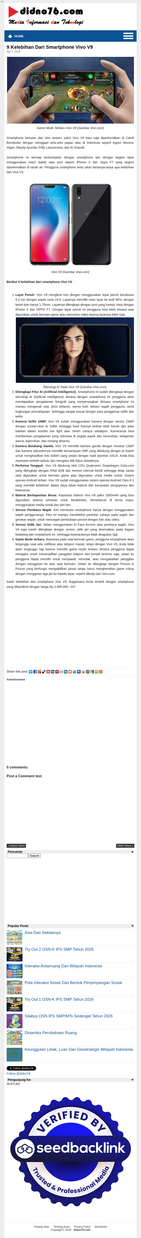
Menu (128, 36)
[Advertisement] (70, 627)
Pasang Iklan (41, 1226)
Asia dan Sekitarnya (43, 932)
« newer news (16, 845)
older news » (125, 845)
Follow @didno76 (18, 1073)
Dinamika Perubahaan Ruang (51, 1033)
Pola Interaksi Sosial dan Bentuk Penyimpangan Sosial (73, 983)
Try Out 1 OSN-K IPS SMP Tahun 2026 (59, 999)
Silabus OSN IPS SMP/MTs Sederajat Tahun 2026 (69, 1016)
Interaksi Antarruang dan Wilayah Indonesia (63, 966)
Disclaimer (101, 1226)
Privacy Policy (82, 1226)
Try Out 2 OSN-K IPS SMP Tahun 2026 (59, 949)
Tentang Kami (62, 1226)
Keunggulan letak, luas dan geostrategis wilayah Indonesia (79, 1049)
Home (19, 36)
